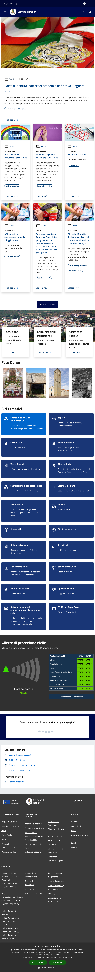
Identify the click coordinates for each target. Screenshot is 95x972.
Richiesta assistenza (33, 893)
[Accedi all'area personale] (84, 3)
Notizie (74, 821)
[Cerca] (89, 11)
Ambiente (52, 844)
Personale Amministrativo (8, 845)
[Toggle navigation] (4, 11)
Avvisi (11, 79)
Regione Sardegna (11, 3)
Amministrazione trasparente (55, 875)
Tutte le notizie (47, 304)
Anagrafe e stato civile (34, 823)
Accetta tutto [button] (38, 962)
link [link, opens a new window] (71, 957)
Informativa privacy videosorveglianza (56, 887)
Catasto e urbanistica (34, 843)
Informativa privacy (56, 881)
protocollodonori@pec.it (12, 897)
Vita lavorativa (31, 832)
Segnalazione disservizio (30, 883)
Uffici (3, 830)
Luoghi (74, 842)
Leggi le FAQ (30, 888)
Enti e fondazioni (8, 835)
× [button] (92, 945)
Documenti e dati (8, 851)
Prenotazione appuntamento (31, 875)
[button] (47, 968)
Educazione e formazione (53, 823)
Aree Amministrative (10, 826)
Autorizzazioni (54, 856)
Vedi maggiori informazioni (71, 696)
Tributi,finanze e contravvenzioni (55, 838)
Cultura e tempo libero (34, 828)
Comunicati (76, 826)
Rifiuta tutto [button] (57, 962)
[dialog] (47, 957)
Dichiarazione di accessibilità (54, 899)
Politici (4, 839)
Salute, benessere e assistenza (56, 850)
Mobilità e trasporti (33, 851)
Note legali (52, 893)
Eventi (74, 847)
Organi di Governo (9, 821)
